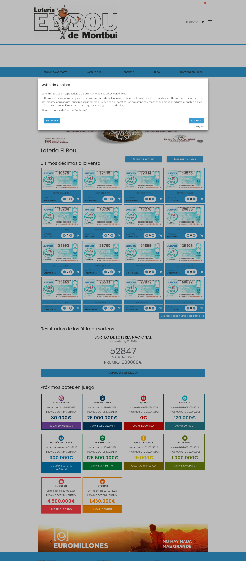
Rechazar (52, 120)
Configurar (199, 126)
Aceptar (196, 120)
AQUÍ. (87, 110)
